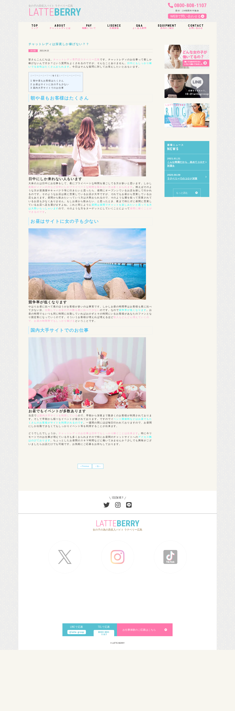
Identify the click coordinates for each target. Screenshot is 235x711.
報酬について (89, 26)
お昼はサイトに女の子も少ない (49, 84)
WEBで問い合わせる (187, 16)
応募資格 (114, 26)
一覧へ (98, 466)
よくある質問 (140, 26)
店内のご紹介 (167, 26)
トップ (34, 26)
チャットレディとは (60, 26)
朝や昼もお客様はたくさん (47, 80)
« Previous (84, 466)
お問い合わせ (196, 26)
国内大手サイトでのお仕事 (47, 88)
